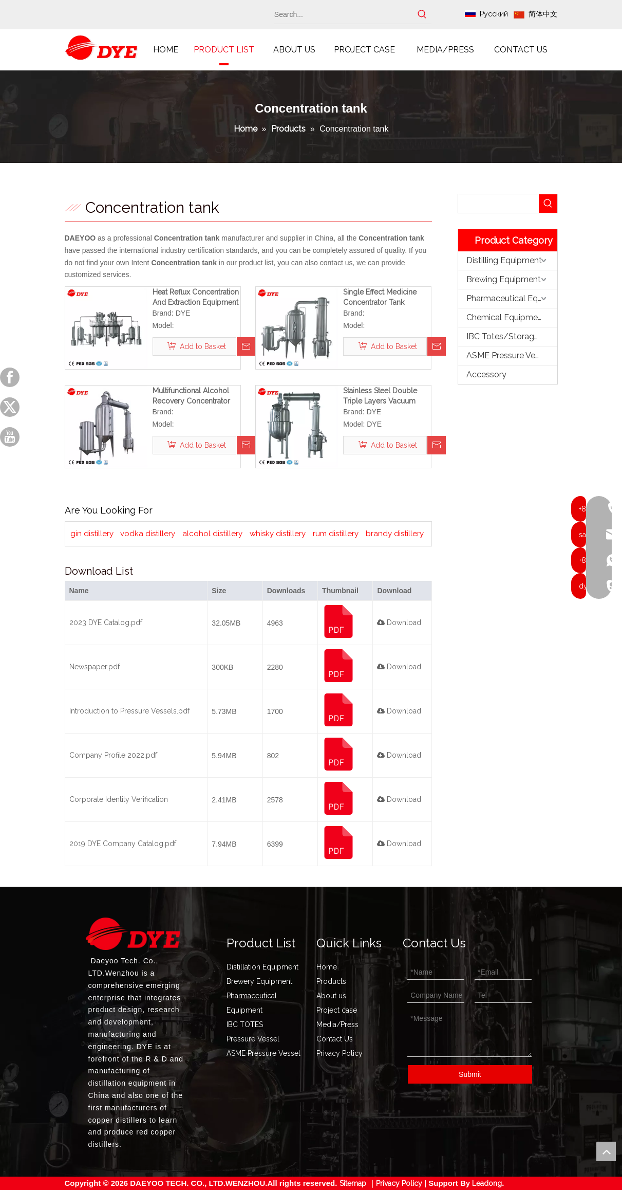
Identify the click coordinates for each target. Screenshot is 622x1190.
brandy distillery (395, 533)
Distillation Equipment (262, 967)
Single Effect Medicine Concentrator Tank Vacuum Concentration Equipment (381, 297)
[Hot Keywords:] (422, 14)
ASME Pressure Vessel (508, 355)
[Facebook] (10, 377)
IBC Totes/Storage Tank (511, 336)
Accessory (486, 374)
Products (331, 981)
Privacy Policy (339, 1053)
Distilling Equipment (504, 260)
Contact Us (334, 1039)
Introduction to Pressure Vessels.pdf (129, 711)
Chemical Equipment (505, 317)
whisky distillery (278, 533)
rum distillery (336, 533)
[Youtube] (10, 437)
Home (326, 967)
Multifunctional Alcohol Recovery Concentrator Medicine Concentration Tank (192, 396)
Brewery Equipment (259, 981)
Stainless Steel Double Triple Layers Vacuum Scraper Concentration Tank (380, 396)
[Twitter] (10, 407)
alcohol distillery (212, 533)
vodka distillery (147, 533)
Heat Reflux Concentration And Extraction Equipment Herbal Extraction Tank (196, 297)
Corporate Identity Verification (118, 799)
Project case (336, 1010)
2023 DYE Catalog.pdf (105, 622)
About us (331, 996)
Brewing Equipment (503, 279)
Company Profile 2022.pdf (113, 755)
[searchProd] (498, 203)
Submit (470, 1074)
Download (399, 622)
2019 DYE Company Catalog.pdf (122, 843)
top (606, 1151)
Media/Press (337, 1024)
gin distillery (92, 533)
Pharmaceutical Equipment (511, 298)
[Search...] (343, 14)
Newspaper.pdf (94, 667)
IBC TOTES (245, 1024)
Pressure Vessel (253, 1039)
